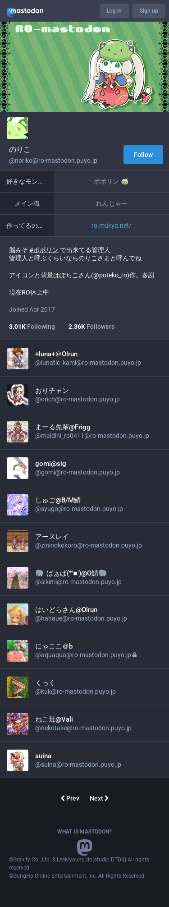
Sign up (149, 11)
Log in (114, 11)
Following (32, 326)
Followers (91, 326)
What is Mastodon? (84, 832)
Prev (69, 798)
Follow (143, 154)
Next (99, 798)
